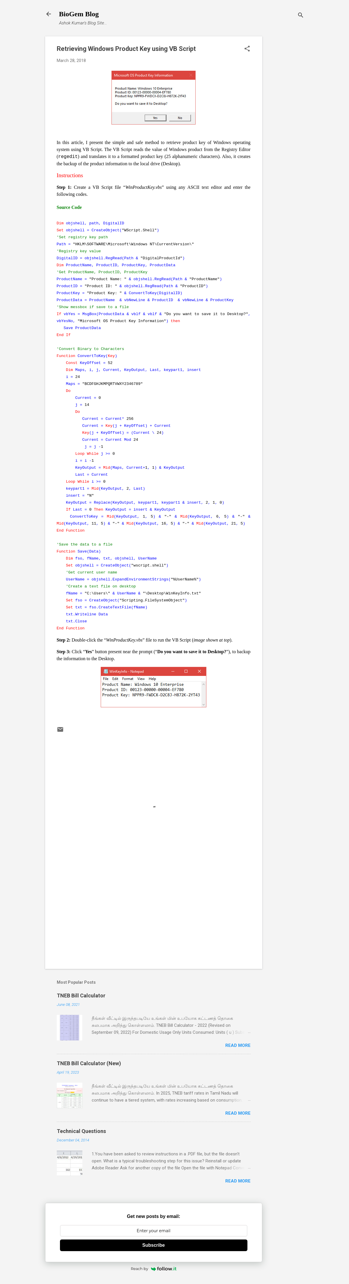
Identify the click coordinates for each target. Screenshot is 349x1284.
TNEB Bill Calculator (81, 995)
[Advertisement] (285, 123)
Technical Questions (81, 1131)
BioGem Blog (79, 14)
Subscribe (153, 1245)
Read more (238, 1045)
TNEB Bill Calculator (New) (89, 1063)
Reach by (153, 1268)
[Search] (300, 16)
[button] (247, 49)
